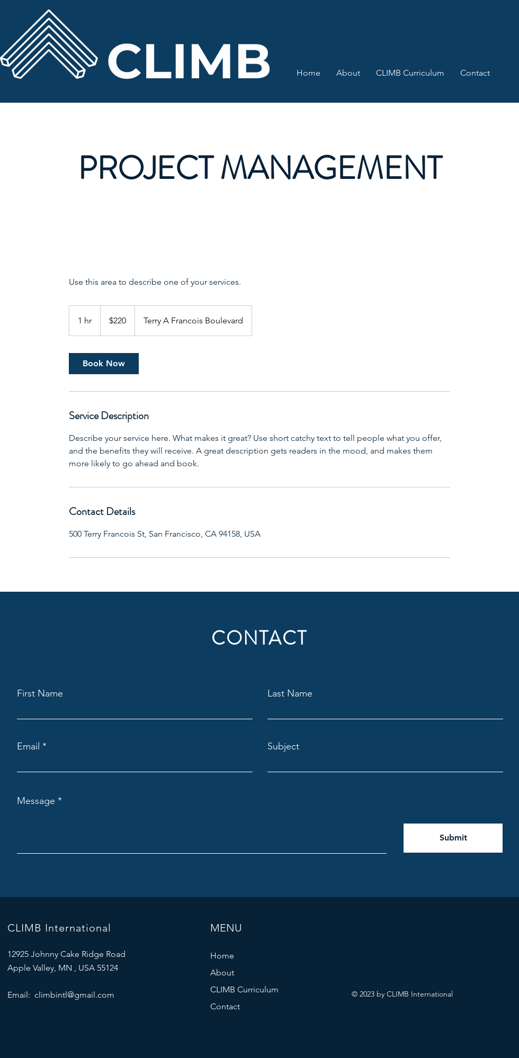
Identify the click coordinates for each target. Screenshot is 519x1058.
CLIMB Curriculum (244, 989)
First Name (40, 693)
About (222, 972)
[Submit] (453, 838)
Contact (225, 1006)
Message (36, 801)
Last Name (289, 693)
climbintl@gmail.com (74, 995)
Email (28, 746)
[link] (104, 363)
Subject (283, 746)
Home (222, 956)
